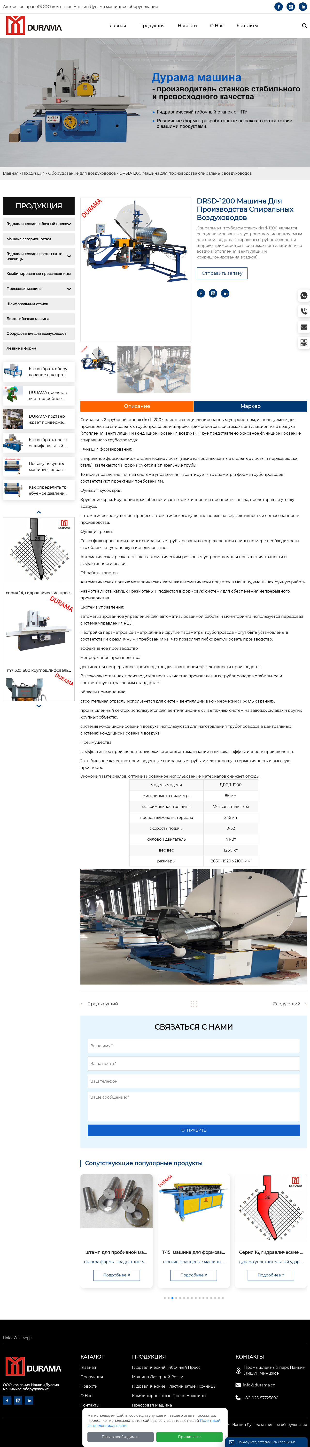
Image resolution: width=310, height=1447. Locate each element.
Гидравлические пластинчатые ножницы (35, 256)
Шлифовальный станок (27, 304)
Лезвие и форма (21, 348)
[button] (165, 1298)
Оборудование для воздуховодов (82, 173)
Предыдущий (102, 1004)
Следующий (286, 1004)
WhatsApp (22, 1338)
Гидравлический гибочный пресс (37, 224)
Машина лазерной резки (29, 239)
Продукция (33, 173)
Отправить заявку (222, 273)
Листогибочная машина (28, 319)
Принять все (189, 1437)
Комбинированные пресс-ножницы (39, 274)
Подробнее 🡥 (99, 1275)
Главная (11, 173)
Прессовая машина (24, 289)
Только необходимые (121, 1437)
